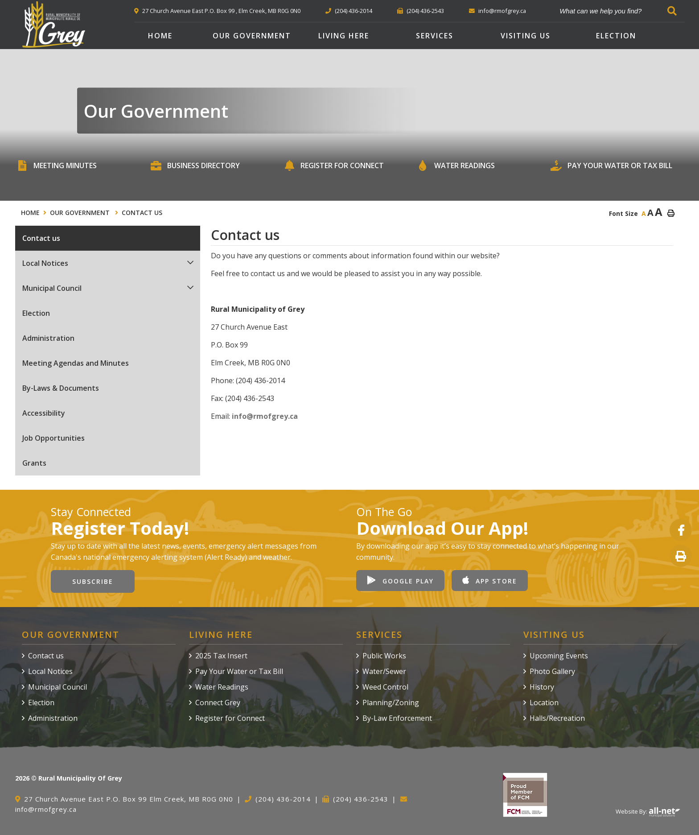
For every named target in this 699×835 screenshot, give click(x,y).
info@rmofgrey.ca (265, 416)
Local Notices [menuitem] (45, 263)
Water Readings (221, 687)
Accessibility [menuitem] (43, 413)
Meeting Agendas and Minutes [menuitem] (75, 363)
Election (41, 702)
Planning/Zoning (390, 702)
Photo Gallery (552, 671)
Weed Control (385, 687)
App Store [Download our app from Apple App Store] (489, 580)
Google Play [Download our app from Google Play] (400, 580)
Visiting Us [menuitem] (526, 36)
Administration (53, 718)
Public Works (384, 656)
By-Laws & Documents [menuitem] (60, 388)
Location (544, 702)
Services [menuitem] (434, 36)
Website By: (648, 811)
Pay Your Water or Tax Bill (239, 671)
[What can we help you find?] (618, 11)
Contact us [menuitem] (41, 238)
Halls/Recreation (557, 718)
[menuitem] (160, 35)
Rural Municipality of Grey (53, 24)
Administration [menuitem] (48, 338)
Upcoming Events (559, 656)
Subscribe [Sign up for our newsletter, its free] (92, 581)
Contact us (142, 212)
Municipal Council (57, 687)
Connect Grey (217, 702)
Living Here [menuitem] (343, 36)
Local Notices (50, 671)
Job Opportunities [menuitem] (53, 438)
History (542, 687)
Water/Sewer (384, 671)
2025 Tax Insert (221, 656)
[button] (190, 262)
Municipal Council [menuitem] (52, 288)
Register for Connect (230, 718)
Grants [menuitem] (34, 463)
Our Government (80, 212)
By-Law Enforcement (397, 718)
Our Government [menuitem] (252, 36)
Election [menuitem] (616, 36)
